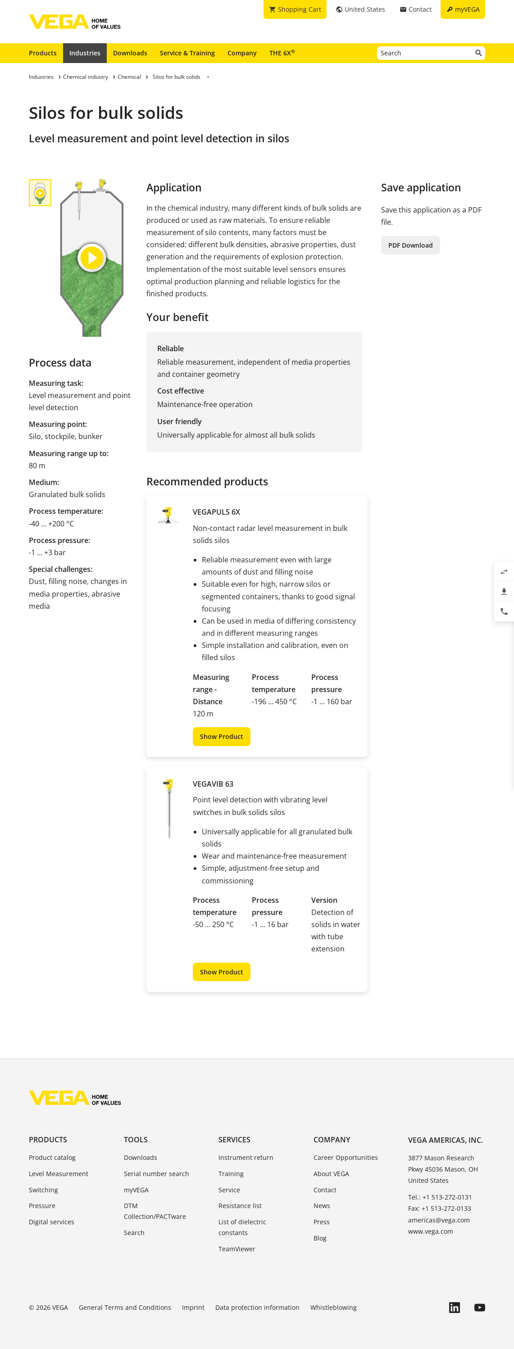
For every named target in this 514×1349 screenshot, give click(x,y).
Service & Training (187, 53)
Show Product (221, 736)
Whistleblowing (333, 1307)
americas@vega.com (439, 1220)
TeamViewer (236, 1249)
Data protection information (257, 1307)
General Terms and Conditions (125, 1307)
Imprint (193, 1307)
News (322, 1205)
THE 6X (282, 52)
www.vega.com (430, 1231)
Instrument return (245, 1157)
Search (134, 1232)
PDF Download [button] (410, 245)
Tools (136, 1140)
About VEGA (331, 1173)
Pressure (42, 1205)
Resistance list (240, 1205)
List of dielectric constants (242, 1227)
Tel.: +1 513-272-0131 (440, 1197)
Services (234, 1140)
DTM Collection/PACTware (155, 1211)
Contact (325, 1190)
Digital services (51, 1222)
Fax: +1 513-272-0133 (439, 1208)
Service (229, 1190)
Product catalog (52, 1157)
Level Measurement (58, 1173)
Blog (320, 1238)
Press (322, 1222)
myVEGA (136, 1190)
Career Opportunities (346, 1157)
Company (242, 53)
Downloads (130, 53)
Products (43, 53)
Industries (84, 53)
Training (231, 1173)
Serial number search (156, 1173)
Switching (43, 1190)
